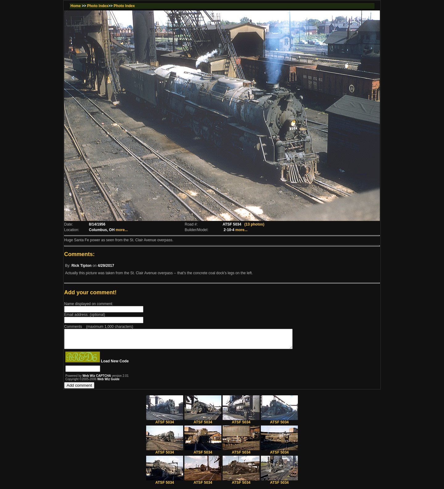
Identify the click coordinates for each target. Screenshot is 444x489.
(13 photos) (254, 224)
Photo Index (98, 6)
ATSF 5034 (164, 424)
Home (75, 6)
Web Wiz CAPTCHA (97, 379)
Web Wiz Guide (108, 383)
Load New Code (115, 365)
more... (122, 230)
